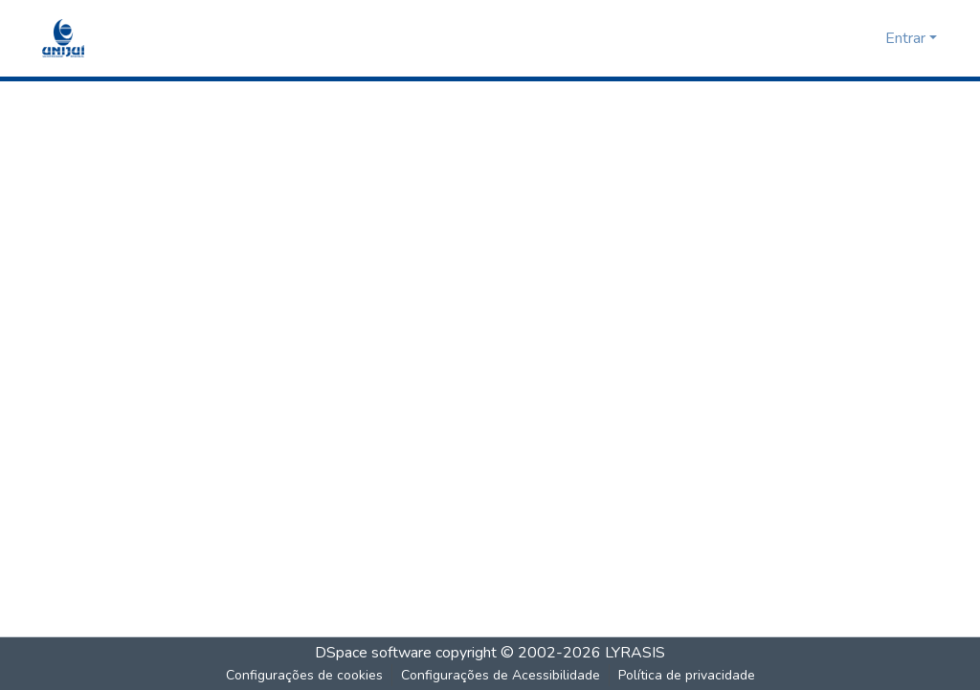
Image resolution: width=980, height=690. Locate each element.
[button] (63, 38)
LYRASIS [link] (635, 652)
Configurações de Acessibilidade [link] (500, 675)
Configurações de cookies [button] (304, 675)
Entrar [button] (907, 38)
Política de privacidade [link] (686, 675)
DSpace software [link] (373, 652)
